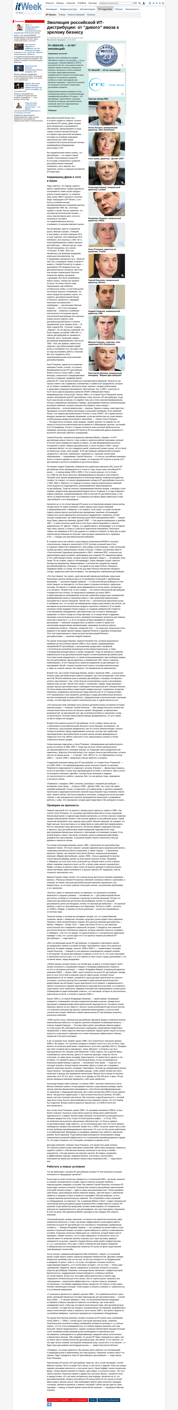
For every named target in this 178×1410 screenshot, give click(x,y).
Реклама (93, 3)
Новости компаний (76, 15)
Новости (50, 3)
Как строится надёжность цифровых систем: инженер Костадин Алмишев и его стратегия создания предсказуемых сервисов (28, 49)
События (70, 3)
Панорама (19, 21)
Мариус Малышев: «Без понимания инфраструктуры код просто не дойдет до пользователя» (28, 87)
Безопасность (132, 9)
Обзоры (60, 3)
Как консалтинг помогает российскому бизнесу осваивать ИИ (33, 69)
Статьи (62, 15)
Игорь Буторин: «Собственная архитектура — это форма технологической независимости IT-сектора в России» (27, 108)
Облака (118, 9)
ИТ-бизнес (19, 13)
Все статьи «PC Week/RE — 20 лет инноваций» (67, 1400)
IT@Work (82, 3)
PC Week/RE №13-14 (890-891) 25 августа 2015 (65, 38)
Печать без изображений (109, 1400)
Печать (93, 1400)
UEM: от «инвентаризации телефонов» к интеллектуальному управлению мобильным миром (27, 29)
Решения (91, 15)
